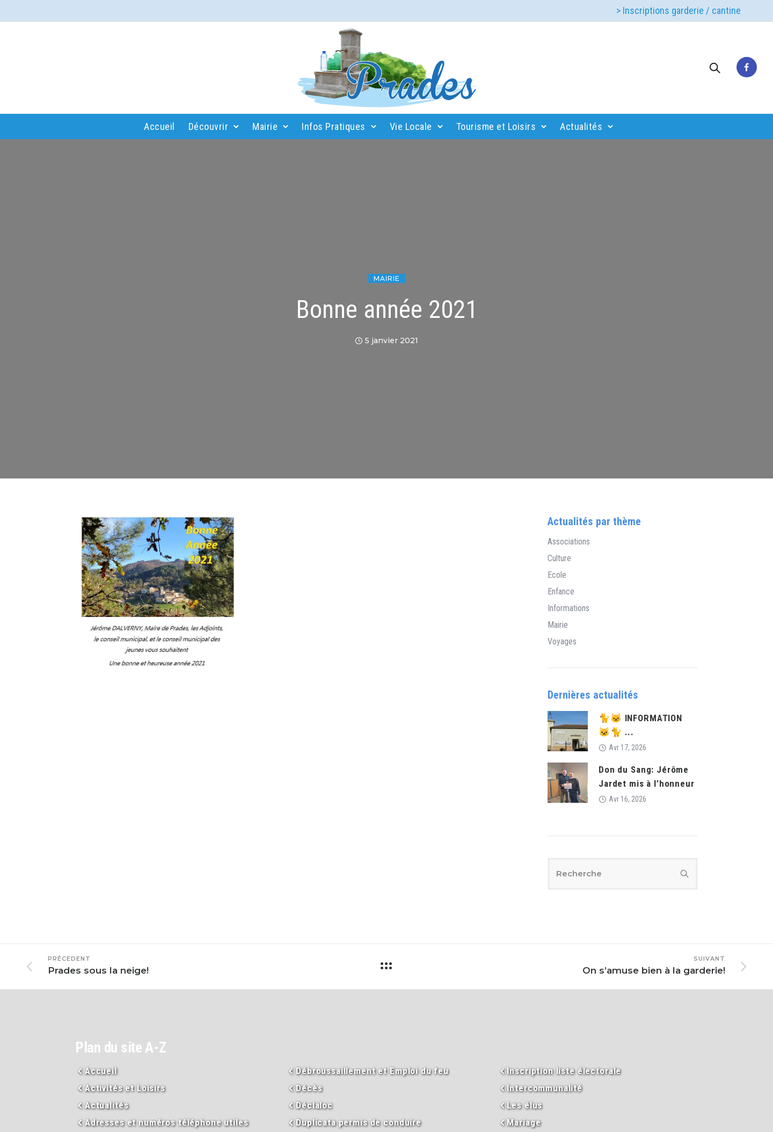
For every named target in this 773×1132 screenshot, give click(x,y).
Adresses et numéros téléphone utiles (167, 1122)
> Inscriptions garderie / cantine (678, 10)
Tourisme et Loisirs (496, 126)
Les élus (524, 1105)
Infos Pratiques (334, 126)
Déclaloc (314, 1105)
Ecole (557, 575)
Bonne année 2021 (387, 309)
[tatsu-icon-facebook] (746, 67)
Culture (559, 558)
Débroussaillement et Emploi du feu (372, 1070)
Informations (568, 608)
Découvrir (208, 126)
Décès (309, 1088)
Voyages (562, 641)
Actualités (581, 126)
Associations (569, 542)
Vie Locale (411, 126)
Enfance (561, 591)
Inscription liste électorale (564, 1070)
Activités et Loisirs (125, 1088)
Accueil (159, 126)
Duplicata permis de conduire (358, 1122)
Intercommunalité (544, 1088)
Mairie (265, 126)
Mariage (524, 1122)
